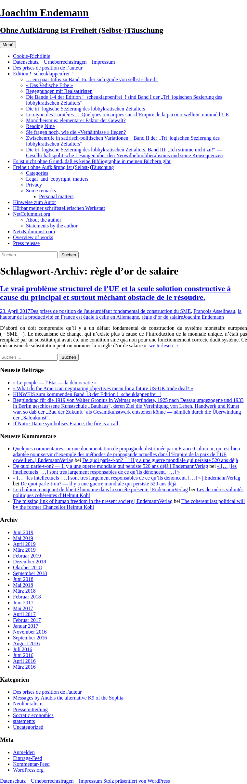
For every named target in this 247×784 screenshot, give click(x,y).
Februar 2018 (27, 596)
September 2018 (30, 573)
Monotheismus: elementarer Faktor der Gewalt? (76, 120)
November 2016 (30, 632)
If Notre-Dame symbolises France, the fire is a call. (66, 423)
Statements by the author (52, 225)
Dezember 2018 (29, 561)
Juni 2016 (23, 655)
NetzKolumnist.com (34, 231)
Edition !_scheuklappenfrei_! (43, 73)
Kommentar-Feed (31, 764)
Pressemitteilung (30, 709)
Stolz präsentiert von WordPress (136, 781)
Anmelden (24, 752)
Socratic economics (33, 715)
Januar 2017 (25, 626)
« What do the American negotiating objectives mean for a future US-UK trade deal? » (103, 388)
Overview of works (33, 237)
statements (24, 721)
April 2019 (24, 544)
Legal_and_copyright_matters (57, 179)
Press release (26, 243)
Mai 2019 (23, 538)
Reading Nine (40, 126)
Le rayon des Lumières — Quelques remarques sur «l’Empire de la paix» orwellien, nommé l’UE (127, 114)
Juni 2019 (23, 532)
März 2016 (24, 667)
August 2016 (26, 643)
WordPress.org (28, 770)
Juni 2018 (23, 579)
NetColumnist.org (31, 214)
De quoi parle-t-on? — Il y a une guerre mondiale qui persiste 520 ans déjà (160, 460)
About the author (43, 220)
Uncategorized (28, 727)
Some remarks (41, 190)
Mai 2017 (23, 608)
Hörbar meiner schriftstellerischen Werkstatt (59, 208)
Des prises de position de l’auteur (48, 68)
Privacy (34, 184)
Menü (8, 44)
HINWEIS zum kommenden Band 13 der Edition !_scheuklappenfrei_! (87, 394)
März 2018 (24, 591)
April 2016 (24, 661)
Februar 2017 (27, 620)
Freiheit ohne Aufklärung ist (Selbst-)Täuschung (63, 167)
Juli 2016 (22, 649)
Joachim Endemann (203, 317)
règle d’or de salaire (162, 317)
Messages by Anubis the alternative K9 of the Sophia (68, 697)
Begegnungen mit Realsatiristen (59, 91)
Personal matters (56, 196)
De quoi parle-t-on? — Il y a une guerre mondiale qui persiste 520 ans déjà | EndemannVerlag (110, 466)
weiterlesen (164, 345)
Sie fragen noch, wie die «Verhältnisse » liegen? (76, 132)
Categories (37, 173)
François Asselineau (214, 311)
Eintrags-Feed (27, 758)
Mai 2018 (23, 585)
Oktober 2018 (27, 567)
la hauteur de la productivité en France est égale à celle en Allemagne (120, 314)
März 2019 (24, 550)
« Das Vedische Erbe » (49, 85)
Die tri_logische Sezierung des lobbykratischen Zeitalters (85, 108)
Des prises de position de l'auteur (64, 311)
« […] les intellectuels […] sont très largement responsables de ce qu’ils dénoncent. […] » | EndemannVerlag (126, 478)
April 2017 (24, 614)
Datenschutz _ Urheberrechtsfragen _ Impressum (64, 62)
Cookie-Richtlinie (31, 56)
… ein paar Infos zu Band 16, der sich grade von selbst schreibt (92, 79)
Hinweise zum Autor (34, 202)
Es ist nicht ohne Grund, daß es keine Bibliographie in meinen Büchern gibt (92, 161)
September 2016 (30, 637)
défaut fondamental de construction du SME (145, 311)
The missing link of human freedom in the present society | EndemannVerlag (93, 501)
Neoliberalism (28, 703)
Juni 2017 (23, 602)
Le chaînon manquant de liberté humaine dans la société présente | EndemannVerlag (100, 489)
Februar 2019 (27, 556)
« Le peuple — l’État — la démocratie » (55, 382)
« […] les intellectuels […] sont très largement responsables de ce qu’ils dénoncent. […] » (125, 469)
